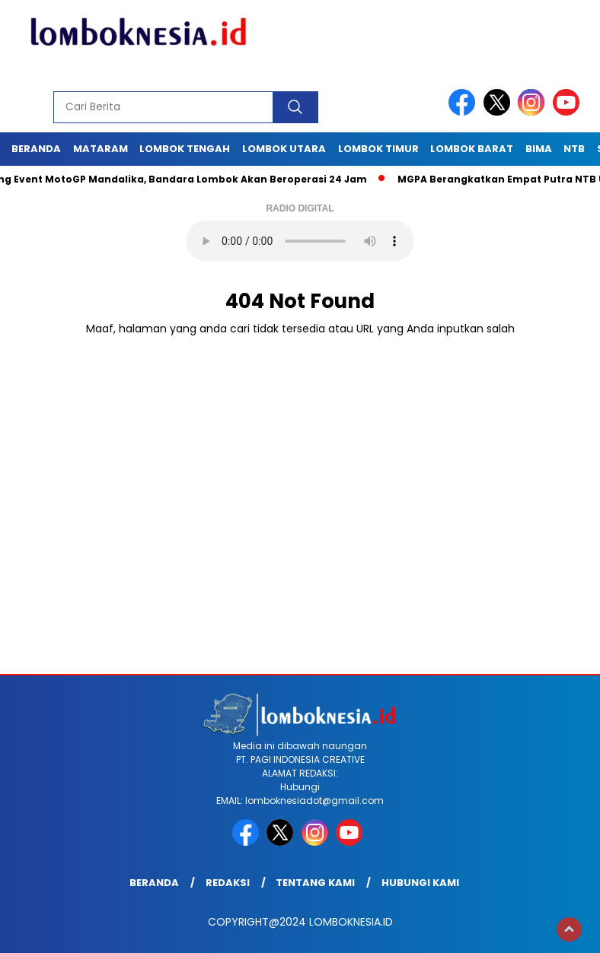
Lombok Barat (471, 148)
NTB (574, 148)
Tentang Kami (315, 882)
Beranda (36, 148)
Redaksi (228, 882)
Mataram (100, 148)
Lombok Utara (284, 148)
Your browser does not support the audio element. (300, 241)
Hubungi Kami (420, 882)
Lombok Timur (378, 148)
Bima (538, 148)
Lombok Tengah (184, 148)
